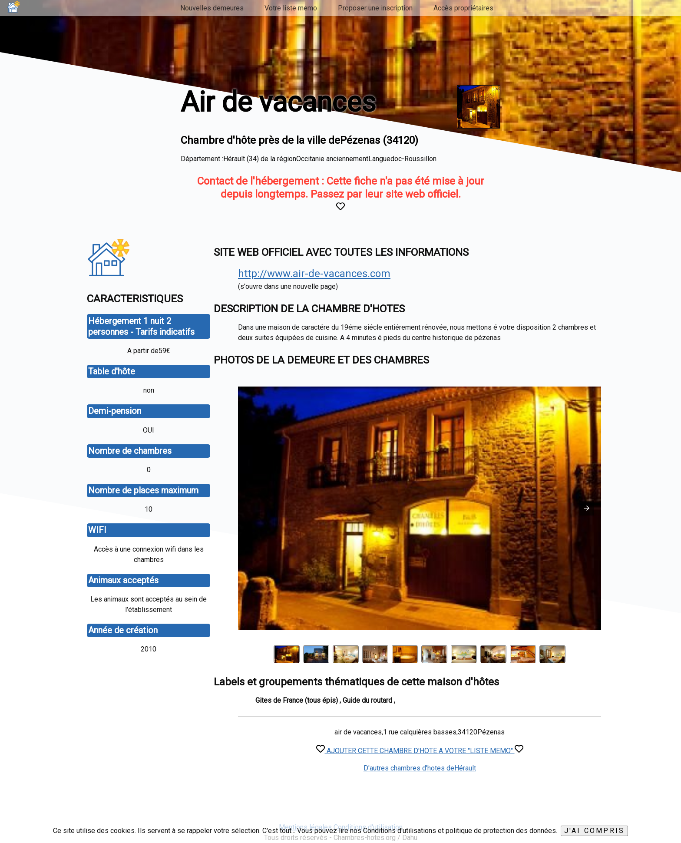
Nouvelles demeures (212, 8)
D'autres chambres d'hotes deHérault (420, 768)
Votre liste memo (290, 8)
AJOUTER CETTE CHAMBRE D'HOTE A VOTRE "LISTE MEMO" (419, 751)
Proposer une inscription (375, 8)
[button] (586, 508)
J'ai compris (594, 830)
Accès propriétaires (463, 8)
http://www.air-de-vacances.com (314, 274)
